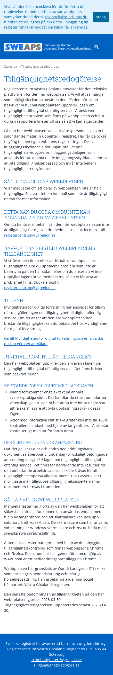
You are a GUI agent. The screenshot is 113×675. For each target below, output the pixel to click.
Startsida (10, 66)
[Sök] (96, 47)
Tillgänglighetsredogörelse (56, 665)
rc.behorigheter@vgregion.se (56, 659)
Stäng (101, 16)
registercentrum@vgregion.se (29, 235)
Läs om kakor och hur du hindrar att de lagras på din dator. (45, 19)
